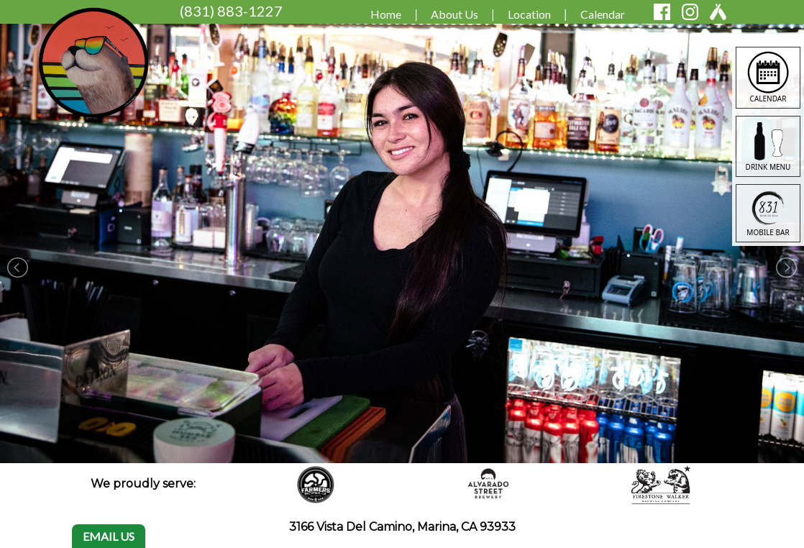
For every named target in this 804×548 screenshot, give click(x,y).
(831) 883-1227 (231, 10)
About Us (454, 14)
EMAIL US (108, 536)
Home (385, 14)
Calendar (602, 14)
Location (529, 14)
